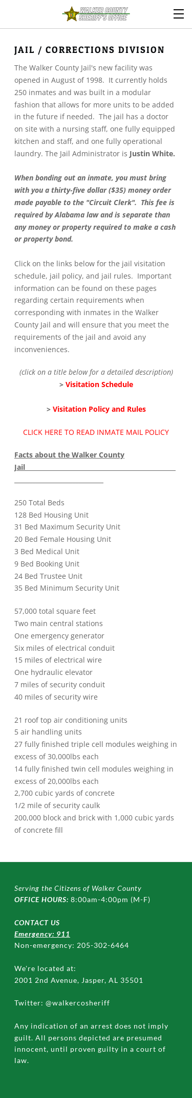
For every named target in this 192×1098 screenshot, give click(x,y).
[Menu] (179, 13)
